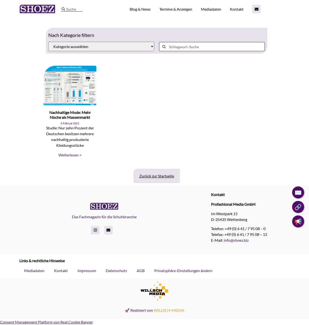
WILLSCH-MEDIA (169, 310)
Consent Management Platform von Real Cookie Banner (46, 322)
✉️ (298, 192)
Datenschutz (116, 270)
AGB (141, 270)
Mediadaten (211, 9)
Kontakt (237, 9)
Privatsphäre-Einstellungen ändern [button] (183, 270)
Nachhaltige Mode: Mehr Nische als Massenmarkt (70, 114)
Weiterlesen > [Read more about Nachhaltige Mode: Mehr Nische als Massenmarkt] (70, 155)
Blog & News (140, 9)
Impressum (86, 270)
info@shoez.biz (236, 240)
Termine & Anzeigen (175, 9)
